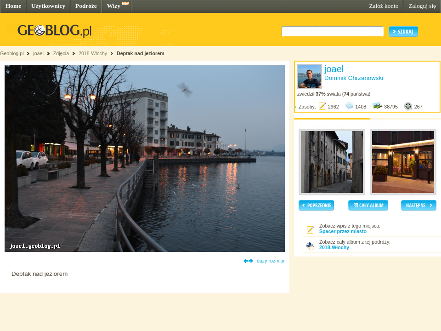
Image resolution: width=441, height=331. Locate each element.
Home (13, 5)
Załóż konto (383, 5)
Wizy (113, 5)
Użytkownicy (48, 5)
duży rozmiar (271, 260)
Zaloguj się (422, 5)
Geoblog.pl (12, 53)
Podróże (86, 5)
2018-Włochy (93, 53)
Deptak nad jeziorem (140, 53)
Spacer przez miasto (343, 231)
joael (38, 53)
